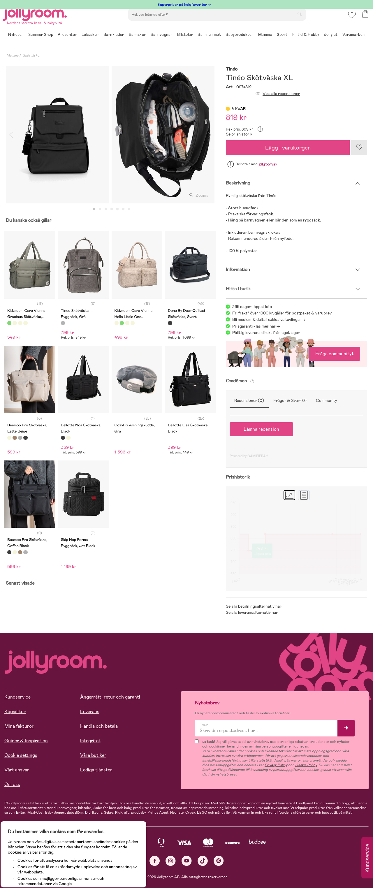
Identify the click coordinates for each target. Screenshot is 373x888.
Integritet (90, 741)
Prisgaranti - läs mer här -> (256, 326)
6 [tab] (123, 209)
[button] (350, 22)
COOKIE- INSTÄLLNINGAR (112, 868)
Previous (10, 134)
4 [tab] (112, 209)
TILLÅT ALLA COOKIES (44, 868)
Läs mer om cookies (31, 850)
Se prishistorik (239, 134)
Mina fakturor (19, 726)
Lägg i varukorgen (288, 147)
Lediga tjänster (96, 770)
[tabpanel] (57, 134)
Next (209, 134)
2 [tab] (100, 209)
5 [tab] (117, 209)
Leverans (89, 711)
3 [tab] (106, 209)
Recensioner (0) (249, 400)
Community (326, 400)
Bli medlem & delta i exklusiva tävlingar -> (269, 319)
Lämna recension (261, 429)
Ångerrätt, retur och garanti (110, 697)
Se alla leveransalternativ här (252, 612)
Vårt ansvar (16, 770)
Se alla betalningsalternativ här (253, 606)
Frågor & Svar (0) (290, 400)
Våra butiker (93, 755)
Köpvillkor (15, 711)
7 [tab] (129, 209)
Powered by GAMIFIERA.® (249, 456)
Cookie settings (20, 755)
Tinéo (231, 69)
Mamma (12, 55)
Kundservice (17, 697)
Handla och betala (99, 726)
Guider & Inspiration (26, 741)
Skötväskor (32, 55)
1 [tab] (94, 209)
